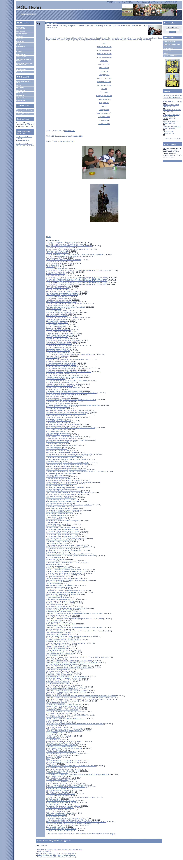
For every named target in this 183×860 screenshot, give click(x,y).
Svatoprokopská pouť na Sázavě (57, 323)
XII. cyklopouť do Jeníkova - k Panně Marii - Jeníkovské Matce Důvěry (69, 454)
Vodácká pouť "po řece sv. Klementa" (58, 300)
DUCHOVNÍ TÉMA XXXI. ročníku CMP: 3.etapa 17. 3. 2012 (66, 692)
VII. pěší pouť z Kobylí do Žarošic (57, 809)
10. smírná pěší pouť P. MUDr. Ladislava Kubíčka (62, 640)
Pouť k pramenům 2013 (54, 582)
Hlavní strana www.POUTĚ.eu (21, 27)
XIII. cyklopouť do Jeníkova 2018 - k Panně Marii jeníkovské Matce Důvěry (71, 428)
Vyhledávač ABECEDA (170, 56)
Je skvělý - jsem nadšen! (168, 132)
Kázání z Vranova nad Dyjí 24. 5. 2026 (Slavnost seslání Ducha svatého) (60, 849)
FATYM (166, 53)
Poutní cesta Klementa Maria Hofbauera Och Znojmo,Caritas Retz (68, 368)
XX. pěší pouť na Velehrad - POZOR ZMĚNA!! (61, 370)
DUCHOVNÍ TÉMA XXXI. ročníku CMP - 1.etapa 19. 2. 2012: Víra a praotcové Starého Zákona (78, 699)
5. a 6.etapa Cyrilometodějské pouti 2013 (60, 603)
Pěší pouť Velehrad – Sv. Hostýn (57, 781)
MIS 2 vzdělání (20, 90)
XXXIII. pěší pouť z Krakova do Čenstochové (61, 594)
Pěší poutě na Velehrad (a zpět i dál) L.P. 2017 (61, 468)
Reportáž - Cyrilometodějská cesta (57, 647)
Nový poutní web (51, 725)
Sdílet (48, 237)
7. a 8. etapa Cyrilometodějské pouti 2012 (60, 669)
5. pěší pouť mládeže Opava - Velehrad (59, 673)
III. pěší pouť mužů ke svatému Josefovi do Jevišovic (64, 818)
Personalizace (20, 71)
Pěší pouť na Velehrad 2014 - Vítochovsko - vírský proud (65, 538)
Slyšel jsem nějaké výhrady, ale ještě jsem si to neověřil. (171, 116)
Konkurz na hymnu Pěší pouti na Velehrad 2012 (62, 708)
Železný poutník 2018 (53, 443)
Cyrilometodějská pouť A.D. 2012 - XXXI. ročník (62, 710)
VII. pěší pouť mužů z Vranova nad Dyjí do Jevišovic (63, 550)
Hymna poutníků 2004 (104, 57)
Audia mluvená (20, 100)
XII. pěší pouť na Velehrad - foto (57, 648)
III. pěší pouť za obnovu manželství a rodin (60, 438)
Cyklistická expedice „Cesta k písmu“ (58, 587)
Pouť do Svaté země (53, 584)
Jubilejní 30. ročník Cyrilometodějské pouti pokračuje (64, 731)
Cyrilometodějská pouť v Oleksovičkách (59, 790)
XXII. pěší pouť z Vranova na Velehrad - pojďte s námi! (64, 317)
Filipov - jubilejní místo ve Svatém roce (59, 263)
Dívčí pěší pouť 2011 (53, 738)
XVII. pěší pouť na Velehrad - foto (57, 450)
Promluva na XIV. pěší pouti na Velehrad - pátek (62, 529)
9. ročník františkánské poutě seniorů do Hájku (61, 746)
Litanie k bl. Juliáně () (44, 851)
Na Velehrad (104, 61)
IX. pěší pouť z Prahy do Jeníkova (57, 598)
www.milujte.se (174, 97)
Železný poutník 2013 (53, 626)
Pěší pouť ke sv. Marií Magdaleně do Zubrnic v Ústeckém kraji (67, 380)
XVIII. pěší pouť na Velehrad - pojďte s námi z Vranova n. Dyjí (67, 412)
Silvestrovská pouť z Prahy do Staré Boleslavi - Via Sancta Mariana (68, 372)
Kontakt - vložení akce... (28, 14)
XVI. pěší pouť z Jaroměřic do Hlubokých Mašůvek (63, 387)
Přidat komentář (105, 833)
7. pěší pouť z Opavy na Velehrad (57, 542)
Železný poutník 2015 (53, 519)
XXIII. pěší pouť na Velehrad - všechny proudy (61, 302)
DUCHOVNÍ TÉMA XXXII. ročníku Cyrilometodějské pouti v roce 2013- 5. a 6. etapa (74, 613)
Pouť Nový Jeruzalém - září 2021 (57, 337)
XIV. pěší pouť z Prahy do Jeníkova (58, 435)
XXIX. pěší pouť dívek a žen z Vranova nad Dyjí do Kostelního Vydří (69, 246)
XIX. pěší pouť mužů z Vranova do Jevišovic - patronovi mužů (67, 249)
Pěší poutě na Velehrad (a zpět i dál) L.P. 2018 (61, 445)
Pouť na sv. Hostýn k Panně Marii (57, 382)
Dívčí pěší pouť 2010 (53, 799)
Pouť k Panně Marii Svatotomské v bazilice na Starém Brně (66, 414)
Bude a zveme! (20, 31)
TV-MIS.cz (130, 2)
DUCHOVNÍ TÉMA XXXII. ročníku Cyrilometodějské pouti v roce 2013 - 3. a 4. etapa (74, 619)
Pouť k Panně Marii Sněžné (55, 431)
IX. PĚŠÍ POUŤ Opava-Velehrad (57, 477)
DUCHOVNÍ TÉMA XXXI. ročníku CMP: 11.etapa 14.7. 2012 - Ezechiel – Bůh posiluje (75, 657)
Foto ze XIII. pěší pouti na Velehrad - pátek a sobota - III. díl (66, 570)
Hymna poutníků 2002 (104, 47)
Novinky (18, 85)
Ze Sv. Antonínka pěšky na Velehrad (58, 478)
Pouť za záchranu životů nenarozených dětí (61, 801)
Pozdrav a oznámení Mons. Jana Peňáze (60, 473)
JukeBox (121, 2)
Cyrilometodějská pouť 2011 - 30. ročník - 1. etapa (63, 762)
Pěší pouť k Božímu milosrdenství (57, 433)
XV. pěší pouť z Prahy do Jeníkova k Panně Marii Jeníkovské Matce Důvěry (71, 393)
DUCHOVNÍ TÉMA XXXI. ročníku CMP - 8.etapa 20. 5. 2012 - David (69, 666)
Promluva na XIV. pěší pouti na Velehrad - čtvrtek (62, 531)
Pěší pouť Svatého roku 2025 (56, 261)
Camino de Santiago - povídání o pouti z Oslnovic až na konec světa (69, 636)
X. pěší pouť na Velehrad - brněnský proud (60, 830)
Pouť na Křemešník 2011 (54, 739)
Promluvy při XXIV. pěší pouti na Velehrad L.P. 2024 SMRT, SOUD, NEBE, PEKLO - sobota (76, 277)
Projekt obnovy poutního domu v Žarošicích (60, 272)
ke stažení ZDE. (69, 131)
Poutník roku (50, 267)
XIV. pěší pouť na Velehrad (55, 559)
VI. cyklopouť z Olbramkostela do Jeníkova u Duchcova (64, 741)
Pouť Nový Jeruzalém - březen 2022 (58, 330)
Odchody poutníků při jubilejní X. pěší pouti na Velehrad (65, 785)
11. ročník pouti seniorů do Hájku (57, 671)
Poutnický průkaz (52, 659)
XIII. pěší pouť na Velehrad (55, 577)
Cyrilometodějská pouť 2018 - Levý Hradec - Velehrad (64, 426)
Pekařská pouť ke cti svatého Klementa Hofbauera (63, 806)
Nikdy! (48, 759)
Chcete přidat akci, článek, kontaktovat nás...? (24, 64)
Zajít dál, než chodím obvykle (56, 422)
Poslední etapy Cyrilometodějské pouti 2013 (61, 575)
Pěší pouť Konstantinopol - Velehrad (58, 633)
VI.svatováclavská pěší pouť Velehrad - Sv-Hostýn (63, 501)
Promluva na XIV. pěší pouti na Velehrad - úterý (62, 535)
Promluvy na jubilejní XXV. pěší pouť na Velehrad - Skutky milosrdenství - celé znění (74, 254)
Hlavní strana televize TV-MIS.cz (24, 81)
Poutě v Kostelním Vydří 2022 (56, 324)
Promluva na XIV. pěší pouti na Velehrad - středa (62, 533)
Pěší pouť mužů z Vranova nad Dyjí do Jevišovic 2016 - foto (66, 470)
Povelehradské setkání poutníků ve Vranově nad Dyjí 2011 (66, 715)
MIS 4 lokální (20, 95)
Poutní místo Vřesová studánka (56, 298)
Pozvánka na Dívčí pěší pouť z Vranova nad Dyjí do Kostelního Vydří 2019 (71, 400)
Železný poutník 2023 (53, 309)
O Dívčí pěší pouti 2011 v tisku (56, 722)
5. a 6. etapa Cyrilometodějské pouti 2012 (60, 685)
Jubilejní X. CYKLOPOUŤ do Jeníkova (59, 512)
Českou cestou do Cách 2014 (56, 543)
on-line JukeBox (169, 48)
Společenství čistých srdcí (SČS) (172, 45)
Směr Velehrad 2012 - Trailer (55, 641)
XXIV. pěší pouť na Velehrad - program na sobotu (62, 291)
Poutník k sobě (51, 764)
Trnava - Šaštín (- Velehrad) (55, 517)
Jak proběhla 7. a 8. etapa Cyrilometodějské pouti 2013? (65, 592)
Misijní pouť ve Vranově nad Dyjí (57, 515)
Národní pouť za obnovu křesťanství (58, 638)
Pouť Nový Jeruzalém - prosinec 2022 (59, 310)
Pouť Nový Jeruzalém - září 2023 (57, 296)
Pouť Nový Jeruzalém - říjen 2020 (57, 347)
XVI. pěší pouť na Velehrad (55, 485)
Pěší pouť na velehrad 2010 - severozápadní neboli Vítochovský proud (70, 797)
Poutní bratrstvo (21, 54)
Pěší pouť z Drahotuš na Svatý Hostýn (59, 778)
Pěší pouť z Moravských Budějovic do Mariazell (62, 295)
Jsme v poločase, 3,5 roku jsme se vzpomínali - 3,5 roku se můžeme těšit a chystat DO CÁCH (78, 774)
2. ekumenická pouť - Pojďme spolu (58, 398)
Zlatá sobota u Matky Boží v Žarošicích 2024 (61, 275)
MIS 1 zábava (20, 87)
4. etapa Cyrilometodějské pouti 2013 (58, 615)
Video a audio (20, 46)
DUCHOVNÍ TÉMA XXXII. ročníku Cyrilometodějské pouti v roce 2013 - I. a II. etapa (74, 627)
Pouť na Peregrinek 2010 (54, 804)
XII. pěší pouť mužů (52, 389)
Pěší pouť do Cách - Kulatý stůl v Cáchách (60, 540)
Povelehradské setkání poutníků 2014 (59, 524)
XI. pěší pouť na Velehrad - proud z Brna (59, 736)
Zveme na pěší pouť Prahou (55, 827)
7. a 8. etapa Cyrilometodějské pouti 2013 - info (62, 599)
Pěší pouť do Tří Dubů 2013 (55, 605)
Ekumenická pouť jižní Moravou (56, 449)
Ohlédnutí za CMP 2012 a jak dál (57, 645)
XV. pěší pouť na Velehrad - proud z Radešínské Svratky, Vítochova (69, 505)
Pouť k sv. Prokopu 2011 (54, 732)
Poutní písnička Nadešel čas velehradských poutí (62, 771)
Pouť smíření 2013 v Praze (55, 566)
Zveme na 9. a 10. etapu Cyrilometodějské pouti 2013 (64, 591)
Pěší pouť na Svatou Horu (55, 396)
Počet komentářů (93, 833)
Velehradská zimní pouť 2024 (56, 289)
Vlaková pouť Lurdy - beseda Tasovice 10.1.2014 (62, 563)
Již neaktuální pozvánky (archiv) (23, 60)
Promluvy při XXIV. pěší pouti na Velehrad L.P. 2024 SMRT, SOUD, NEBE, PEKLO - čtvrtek (76, 281)
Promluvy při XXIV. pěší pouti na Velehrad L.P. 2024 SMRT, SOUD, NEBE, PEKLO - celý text (77, 270)
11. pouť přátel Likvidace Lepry (56, 321)
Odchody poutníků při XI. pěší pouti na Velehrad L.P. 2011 (65, 718)
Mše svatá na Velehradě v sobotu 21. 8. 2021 (61, 342)
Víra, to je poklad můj (104, 113)
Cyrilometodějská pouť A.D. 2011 (57, 773)
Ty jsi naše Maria (104, 117)
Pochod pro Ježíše (104, 99)
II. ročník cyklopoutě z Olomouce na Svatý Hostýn (63, 545)
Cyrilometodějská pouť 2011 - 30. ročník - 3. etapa (63, 753)
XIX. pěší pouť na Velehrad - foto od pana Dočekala (63, 377)
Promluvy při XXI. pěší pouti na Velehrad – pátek (62, 340)
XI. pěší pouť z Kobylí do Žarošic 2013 (59, 610)
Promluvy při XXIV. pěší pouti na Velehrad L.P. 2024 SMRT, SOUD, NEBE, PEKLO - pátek (76, 279)
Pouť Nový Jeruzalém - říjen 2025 (57, 253)
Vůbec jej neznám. (169, 101)
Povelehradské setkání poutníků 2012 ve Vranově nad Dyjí (66, 643)
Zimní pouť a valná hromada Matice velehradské (62, 466)
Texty (17, 49)
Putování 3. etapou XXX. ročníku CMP (59, 755)
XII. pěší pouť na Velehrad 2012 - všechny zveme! (63, 704)
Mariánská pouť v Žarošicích (55, 274)
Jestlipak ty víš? (104, 75)
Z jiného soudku (21, 56)
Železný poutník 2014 (53, 552)
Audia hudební (20, 98)
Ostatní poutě (20, 41)
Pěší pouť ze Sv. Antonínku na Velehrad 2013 (61, 585)
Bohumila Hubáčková (57, 833)
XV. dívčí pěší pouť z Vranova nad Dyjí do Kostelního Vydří (66, 459)
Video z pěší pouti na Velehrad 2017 (58, 415)
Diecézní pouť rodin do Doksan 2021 (58, 338)
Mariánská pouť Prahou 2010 (56, 815)
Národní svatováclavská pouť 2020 (58, 351)
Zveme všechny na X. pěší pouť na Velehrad (61, 829)
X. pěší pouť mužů (52, 461)
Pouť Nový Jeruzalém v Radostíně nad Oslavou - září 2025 (66, 256)
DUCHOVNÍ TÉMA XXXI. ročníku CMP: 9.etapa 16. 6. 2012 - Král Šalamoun (71, 662)
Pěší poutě (19, 36)
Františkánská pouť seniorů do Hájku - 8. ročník (62, 802)
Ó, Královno (104, 92)
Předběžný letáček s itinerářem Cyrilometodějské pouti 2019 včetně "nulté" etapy (73, 405)
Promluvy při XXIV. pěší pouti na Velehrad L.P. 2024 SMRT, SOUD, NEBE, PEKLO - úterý (76, 284)
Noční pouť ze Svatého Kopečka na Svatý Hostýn (62, 825)
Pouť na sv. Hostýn (52, 358)
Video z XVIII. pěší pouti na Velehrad (58, 403)
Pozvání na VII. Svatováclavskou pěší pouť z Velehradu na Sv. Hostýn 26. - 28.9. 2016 (75, 471)
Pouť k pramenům (52, 734)
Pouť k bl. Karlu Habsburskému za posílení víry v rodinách (65, 307)
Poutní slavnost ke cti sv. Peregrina (58, 743)
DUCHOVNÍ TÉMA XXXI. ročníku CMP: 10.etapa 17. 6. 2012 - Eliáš (69, 661)
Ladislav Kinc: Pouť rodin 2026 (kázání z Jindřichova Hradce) (56, 855)
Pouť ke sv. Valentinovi (53, 557)
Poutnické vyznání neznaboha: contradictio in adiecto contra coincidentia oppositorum (75, 724)
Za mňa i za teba (104, 124)
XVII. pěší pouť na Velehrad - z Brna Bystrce (61, 452)
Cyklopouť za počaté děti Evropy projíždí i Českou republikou (66, 580)
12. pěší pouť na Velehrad (54, 717)
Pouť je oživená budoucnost (55, 703)
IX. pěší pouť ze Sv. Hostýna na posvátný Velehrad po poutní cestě (68, 482)
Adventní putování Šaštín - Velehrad (58, 373)
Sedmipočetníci (104, 110)
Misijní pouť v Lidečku (53, 596)
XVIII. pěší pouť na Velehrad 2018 (57, 442)
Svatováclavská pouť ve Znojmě (57, 349)
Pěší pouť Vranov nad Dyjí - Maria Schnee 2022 (62, 312)
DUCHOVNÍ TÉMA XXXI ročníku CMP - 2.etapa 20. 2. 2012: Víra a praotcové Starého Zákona (77, 697)
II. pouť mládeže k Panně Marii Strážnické (60, 808)
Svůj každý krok (104, 120)
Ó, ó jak (104, 89)
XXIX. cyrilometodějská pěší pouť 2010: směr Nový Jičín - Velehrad (69, 820)
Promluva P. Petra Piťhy (54, 526)
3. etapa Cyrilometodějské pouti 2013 (58, 617)
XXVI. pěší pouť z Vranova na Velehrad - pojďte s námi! (64, 244)
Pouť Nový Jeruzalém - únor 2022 (57, 331)
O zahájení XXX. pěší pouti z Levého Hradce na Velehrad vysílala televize (71, 766)
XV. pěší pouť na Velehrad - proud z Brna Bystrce (62, 521)
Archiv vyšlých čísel (22, 114)
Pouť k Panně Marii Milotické (55, 379)
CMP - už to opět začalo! (54, 620)
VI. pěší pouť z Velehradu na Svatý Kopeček (61, 484)
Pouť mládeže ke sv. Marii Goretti (57, 683)
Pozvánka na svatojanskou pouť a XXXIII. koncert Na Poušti (66, 676)
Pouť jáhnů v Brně (52, 655)
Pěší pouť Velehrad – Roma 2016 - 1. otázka (61, 498)
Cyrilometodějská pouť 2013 (55, 629)
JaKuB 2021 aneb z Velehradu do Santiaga (60, 624)
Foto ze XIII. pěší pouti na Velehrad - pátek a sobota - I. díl (65, 573)
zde (28, 123)
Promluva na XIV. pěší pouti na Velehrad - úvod (62, 536)
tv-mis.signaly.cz (28, 124)
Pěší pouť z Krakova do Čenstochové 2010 (60, 794)
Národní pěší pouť (21, 33)
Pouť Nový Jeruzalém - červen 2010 (58, 795)
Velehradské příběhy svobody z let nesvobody (61, 561)
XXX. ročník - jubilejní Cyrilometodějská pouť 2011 (63, 769)
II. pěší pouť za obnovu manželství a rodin (60, 457)
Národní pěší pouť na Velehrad (56, 316)
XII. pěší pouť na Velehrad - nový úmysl (59, 652)
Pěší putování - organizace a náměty (58, 713)
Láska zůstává (104, 68)
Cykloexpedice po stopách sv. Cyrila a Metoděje (62, 578)
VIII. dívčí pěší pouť (52, 816)
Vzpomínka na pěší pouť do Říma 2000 (59, 314)
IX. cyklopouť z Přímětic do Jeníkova (58, 549)
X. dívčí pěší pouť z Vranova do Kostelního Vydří (62, 680)
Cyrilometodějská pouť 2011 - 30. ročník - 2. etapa (63, 760)
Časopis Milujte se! (169, 41)
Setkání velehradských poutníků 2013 (58, 568)
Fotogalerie (19, 44)
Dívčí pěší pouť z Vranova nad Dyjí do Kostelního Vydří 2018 (66, 440)
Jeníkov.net (167, 50)
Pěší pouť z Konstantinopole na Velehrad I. (60, 601)
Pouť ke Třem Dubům (53, 750)
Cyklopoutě (19, 38)
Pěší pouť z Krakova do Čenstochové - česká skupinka (64, 729)
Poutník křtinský (51, 720)
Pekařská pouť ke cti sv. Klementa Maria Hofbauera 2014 (65, 554)
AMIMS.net (111, 2)
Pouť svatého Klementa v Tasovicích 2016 (60, 496)
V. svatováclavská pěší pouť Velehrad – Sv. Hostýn (63, 480)
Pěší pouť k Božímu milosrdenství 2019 (59, 386)
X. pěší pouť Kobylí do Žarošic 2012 (58, 682)
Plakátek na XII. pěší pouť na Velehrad (59, 675)
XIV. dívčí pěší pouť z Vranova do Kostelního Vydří (63, 494)
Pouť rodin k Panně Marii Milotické (57, 356)
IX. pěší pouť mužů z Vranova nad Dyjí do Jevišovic (63, 491)
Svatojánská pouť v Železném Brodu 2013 (60, 612)
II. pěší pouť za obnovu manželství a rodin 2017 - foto (64, 456)
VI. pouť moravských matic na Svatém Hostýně (62, 394)
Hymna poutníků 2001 (104, 50)
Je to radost (104, 71)
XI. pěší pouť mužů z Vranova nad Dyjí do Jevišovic (63, 436)
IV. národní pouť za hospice (55, 305)
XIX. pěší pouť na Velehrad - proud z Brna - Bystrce (63, 384)
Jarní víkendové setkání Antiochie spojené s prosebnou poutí (66, 464)
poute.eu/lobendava (22, 140)
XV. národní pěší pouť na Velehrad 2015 (59, 514)
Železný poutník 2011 (53, 757)
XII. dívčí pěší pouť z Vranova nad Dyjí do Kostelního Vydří (66, 547)
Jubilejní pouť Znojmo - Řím (55, 265)
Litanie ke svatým (104, 64)
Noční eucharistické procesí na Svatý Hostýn (61, 365)
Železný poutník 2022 (53, 328)
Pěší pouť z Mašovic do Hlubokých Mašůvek (61, 664)
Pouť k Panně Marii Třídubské (56, 429)
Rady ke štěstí (104, 103)
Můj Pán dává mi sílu (104, 85)
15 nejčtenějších (21, 69)
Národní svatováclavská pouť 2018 (58, 407)
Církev (104, 43)
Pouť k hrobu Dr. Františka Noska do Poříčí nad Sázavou (65, 687)
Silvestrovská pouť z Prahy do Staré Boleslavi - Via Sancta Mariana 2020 (70, 354)
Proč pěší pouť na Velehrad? (55, 408)
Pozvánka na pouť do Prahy (55, 258)
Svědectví (19, 51)
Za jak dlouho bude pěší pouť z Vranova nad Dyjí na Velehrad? (67, 701)
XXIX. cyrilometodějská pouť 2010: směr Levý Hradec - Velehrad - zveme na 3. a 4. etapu (76, 822)
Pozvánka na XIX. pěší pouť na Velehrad (60, 401)
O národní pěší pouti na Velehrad (57, 780)
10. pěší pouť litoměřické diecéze (57, 792)
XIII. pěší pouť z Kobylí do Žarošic (57, 489)
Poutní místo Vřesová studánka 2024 (58, 286)
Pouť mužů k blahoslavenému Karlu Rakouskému (62, 375)
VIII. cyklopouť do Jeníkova (55, 589)
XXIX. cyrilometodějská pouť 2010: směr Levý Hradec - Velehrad (68, 823)
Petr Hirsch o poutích (53, 564)
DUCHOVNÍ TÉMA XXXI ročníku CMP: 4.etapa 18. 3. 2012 (66, 690)
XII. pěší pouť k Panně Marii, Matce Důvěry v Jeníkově (64, 487)
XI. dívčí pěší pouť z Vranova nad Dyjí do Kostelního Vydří (65, 608)
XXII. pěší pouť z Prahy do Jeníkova (58, 247)
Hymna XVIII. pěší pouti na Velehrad (58, 421)
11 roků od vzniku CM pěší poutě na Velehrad (61, 706)
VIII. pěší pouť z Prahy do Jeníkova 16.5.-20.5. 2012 (63, 678)
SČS (175, 2)
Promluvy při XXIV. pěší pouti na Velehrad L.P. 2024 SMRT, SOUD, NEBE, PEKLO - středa (76, 282)
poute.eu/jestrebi (28, 145)
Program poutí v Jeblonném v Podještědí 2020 (61, 363)
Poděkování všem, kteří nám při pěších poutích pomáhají (65, 345)
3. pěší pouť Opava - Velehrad (56, 788)
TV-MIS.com (142, 2)
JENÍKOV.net (153, 2)
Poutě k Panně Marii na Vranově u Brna (59, 335)
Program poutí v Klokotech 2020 (57, 361)
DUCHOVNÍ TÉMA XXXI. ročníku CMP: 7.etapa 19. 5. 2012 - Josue (69, 668)
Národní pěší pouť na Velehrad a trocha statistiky (62, 293)
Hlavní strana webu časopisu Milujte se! (25, 110)
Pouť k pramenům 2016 (54, 475)
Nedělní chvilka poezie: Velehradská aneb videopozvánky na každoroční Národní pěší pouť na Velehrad (81, 696)
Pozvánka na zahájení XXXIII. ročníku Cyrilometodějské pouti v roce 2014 (71, 556)
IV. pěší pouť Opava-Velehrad (56, 727)
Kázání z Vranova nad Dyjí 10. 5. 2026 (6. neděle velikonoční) (56, 857)
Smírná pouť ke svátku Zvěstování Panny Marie (62, 366)
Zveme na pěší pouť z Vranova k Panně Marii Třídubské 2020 (67, 359)
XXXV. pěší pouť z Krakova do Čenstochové (61, 508)
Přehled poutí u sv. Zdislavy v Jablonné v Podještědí (63, 260)
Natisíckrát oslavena (104, 82)
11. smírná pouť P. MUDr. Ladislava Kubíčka (61, 528)
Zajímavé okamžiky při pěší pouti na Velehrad (61, 783)
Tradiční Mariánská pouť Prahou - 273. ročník (61, 745)
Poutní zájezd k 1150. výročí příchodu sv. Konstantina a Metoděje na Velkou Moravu (74, 631)
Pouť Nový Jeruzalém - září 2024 (57, 268)
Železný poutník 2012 (53, 694)
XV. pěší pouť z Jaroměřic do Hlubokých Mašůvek (63, 424)
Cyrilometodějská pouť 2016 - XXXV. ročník (60, 499)
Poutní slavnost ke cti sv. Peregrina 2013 (60, 606)
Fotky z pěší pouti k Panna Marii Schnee (59, 333)
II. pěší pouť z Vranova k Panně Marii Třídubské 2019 (64, 391)
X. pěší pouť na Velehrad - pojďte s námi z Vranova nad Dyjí (66, 787)
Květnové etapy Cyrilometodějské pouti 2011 (61, 752)
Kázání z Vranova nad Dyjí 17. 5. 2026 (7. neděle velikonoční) (56, 853)
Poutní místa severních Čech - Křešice (59, 344)
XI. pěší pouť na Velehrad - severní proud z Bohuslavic (64, 748)
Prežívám (104, 106)
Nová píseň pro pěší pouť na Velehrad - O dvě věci (63, 417)
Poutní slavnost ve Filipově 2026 (57, 251)
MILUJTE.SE (166, 2)
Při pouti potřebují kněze (54, 622)
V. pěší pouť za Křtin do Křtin (55, 507)
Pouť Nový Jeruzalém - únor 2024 (57, 288)
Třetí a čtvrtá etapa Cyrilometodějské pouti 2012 (62, 689)
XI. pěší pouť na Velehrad (54, 776)
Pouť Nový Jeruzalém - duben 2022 (58, 326)
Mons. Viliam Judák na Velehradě (57, 634)
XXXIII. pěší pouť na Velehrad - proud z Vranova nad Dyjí (65, 303)
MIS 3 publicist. (21, 92)
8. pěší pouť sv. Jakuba (54, 419)
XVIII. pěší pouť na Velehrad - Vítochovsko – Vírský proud (65, 410)
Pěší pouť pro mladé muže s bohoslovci (59, 813)
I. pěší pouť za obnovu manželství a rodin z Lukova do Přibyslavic (68, 492)
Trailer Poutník (51, 522)
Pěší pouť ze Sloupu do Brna (56, 503)
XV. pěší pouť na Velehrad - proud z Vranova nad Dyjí (64, 510)
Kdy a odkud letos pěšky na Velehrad (58, 767)
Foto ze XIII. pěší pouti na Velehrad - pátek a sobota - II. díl (66, 571)
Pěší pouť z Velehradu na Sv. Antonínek (59, 654)
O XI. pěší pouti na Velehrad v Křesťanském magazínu (64, 711)
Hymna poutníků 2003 (104, 54)
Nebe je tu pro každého (104, 96)
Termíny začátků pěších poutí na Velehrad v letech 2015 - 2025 (67, 463)
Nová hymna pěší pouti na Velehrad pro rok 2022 (62, 319)
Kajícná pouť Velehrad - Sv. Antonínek (59, 650)
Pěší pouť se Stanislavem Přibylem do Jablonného (63, 242)
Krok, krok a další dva (104, 78)
